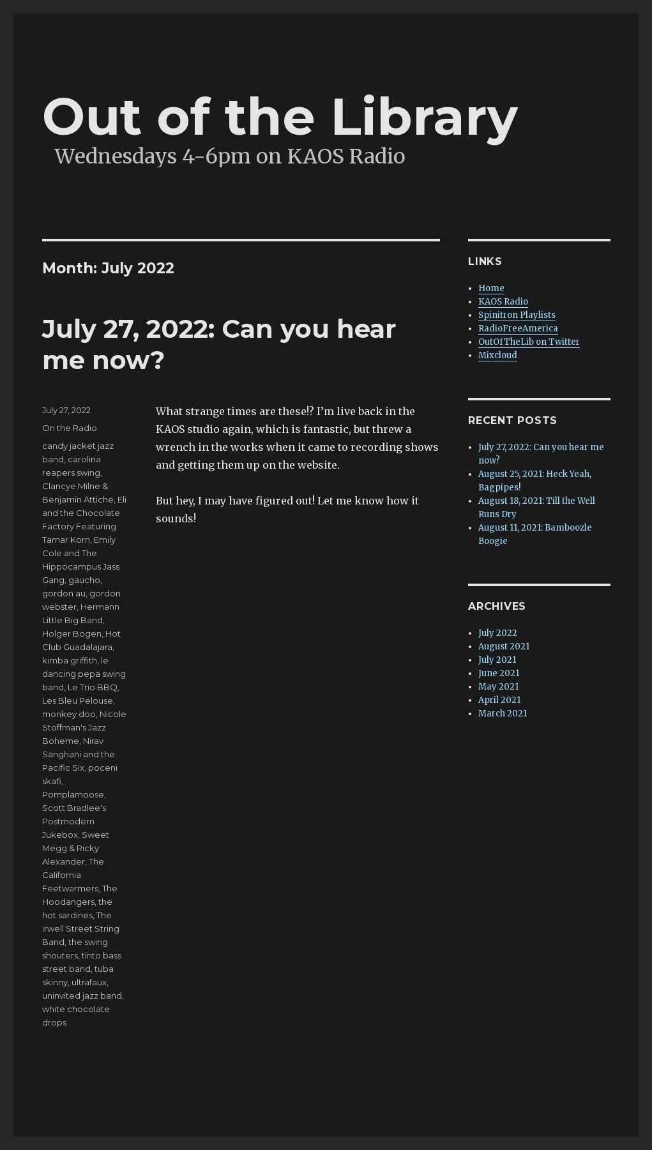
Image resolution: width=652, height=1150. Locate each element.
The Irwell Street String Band (80, 928)
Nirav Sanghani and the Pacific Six (78, 754)
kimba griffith (69, 660)
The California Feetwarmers (73, 874)
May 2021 (498, 686)
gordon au (64, 593)
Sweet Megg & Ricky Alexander (75, 847)
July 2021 (497, 659)
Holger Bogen (72, 633)
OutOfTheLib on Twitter (529, 342)
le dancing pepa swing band (84, 673)
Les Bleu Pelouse (77, 700)
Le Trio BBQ (93, 687)
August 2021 (503, 646)
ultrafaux (89, 982)
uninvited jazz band (82, 995)
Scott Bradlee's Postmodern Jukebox (74, 821)
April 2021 (499, 700)
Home (491, 288)
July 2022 (497, 633)
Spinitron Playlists (517, 315)
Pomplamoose (73, 794)
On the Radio (69, 428)
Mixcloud (497, 355)
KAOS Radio (503, 301)
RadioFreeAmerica (518, 328)
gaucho (84, 580)
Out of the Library (280, 117)
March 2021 (502, 713)
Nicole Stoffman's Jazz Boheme (84, 727)
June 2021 (498, 673)
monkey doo (69, 714)
